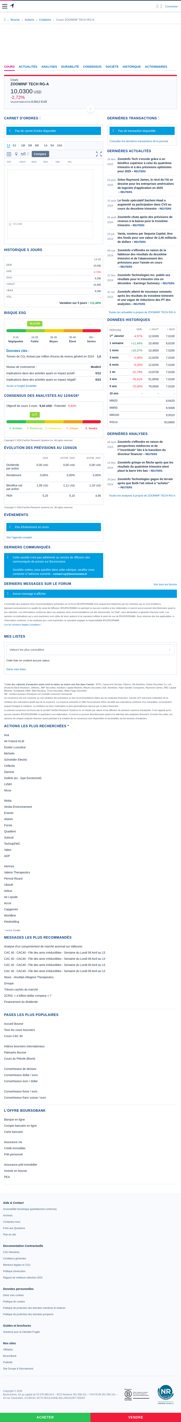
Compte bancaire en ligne (20, 1125)
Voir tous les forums (165, 584)
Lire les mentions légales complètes (22, 624)
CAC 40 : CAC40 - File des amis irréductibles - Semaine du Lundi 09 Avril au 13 (54, 952)
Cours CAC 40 (13, 1036)
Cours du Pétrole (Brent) (19, 1058)
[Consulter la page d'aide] (161, 6)
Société (112, 66)
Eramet (8, 813)
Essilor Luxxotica (15, 747)
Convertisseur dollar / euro (21, 1075)
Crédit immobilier (15, 1148)
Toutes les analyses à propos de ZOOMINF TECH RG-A (142, 495)
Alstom (8, 819)
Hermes (9, 866)
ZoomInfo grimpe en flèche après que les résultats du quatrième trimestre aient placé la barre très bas (145, 466)
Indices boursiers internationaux (24, 1046)
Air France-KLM (14, 741)
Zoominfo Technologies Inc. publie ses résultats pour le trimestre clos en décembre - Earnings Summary (144, 279)
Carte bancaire (13, 1131)
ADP (7, 856)
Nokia (7, 800)
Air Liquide (11, 897)
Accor (7, 903)
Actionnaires (156, 66)
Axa (6, 735)
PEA (7, 1177)
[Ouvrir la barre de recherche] (157, 6)
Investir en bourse (15, 1170)
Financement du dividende (21, 1001)
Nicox (7, 790)
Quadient (10, 831)
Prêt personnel (13, 1154)
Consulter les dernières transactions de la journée (139, 141)
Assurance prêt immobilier (20, 1164)
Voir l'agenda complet (19, 537)
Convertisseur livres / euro (20, 1091)
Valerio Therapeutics (17, 872)
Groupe (9, 983)
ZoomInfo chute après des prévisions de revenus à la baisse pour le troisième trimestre (145, 221)
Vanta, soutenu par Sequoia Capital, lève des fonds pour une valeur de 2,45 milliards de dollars (147, 237)
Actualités (28, 66)
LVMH (8, 784)
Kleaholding (11, 921)
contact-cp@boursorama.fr (70, 573)
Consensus (92, 66)
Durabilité (70, 66)
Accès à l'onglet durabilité (21, 385)
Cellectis (9, 765)
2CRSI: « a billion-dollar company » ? (27, 995)
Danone (9, 772)
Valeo (7, 849)
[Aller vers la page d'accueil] (12, 6)
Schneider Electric (15, 759)
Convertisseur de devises (20, 1068)
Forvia (8, 825)
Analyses (49, 66)
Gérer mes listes (16, 669)
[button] (4, 6)
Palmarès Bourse (15, 1052)
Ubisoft (8, 884)
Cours (9, 66)
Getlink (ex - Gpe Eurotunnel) (22, 778)
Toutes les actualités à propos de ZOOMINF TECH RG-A (142, 312)
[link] (30, 1209)
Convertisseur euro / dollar (21, 1081)
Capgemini (11, 909)
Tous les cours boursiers (19, 1030)
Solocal (9, 837)
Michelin (9, 753)
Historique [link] (132, 66)
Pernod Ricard (13, 878)
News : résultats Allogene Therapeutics (29, 977)
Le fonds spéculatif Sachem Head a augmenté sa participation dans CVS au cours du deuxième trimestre (144, 204)
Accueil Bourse (13, 1023)
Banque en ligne (14, 1119)
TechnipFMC (12, 843)
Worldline (10, 915)
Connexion (171, 6)
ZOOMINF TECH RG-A (29, 84)
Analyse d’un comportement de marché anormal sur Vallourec (43, 946)
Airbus (8, 890)
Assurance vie (13, 1142)
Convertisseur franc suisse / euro (25, 1097)
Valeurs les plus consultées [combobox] (27, 649)
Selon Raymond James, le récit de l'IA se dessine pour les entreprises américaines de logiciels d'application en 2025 (146, 183)
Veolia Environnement (18, 806)
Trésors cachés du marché (21, 989)
